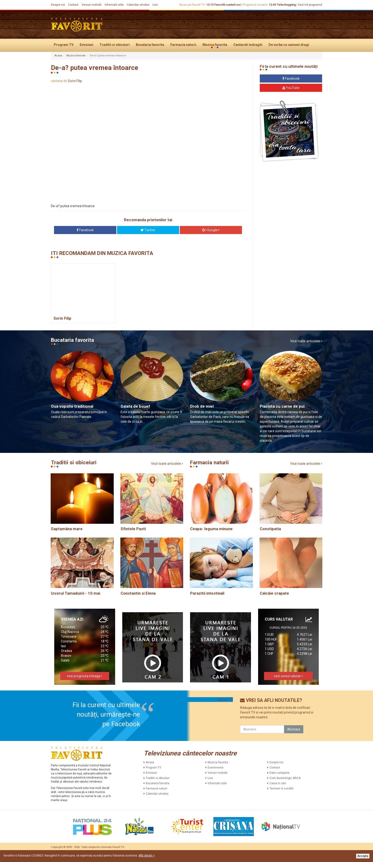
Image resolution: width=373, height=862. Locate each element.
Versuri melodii (92, 4)
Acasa (58, 55)
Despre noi (58, 4)
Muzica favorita (214, 45)
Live (155, 4)
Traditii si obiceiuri (114, 45)
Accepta (362, 856)
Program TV (64, 45)
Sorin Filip (75, 81)
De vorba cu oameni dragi (289, 45)
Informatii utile (114, 4)
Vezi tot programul (310, 4)
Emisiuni (86, 45)
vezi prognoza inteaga (84, 676)
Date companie (280, 772)
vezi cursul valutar (288, 676)
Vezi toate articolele (306, 341)
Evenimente (215, 767)
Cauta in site (278, 783)
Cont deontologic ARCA (285, 778)
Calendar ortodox (138, 4)
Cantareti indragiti (247, 45)
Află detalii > (146, 855)
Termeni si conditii (282, 788)
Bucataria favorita (150, 45)
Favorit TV (225, 699)
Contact (73, 4)
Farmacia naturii (183, 45)
